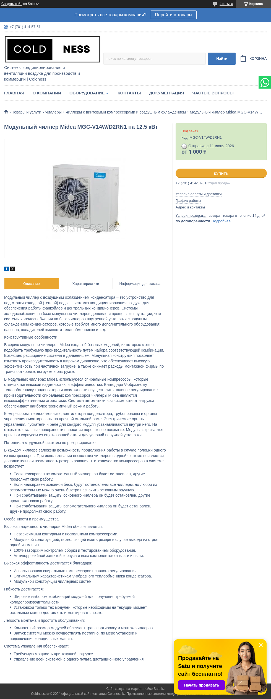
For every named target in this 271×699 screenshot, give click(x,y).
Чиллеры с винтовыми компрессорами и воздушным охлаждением (126, 112)
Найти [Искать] (221, 58)
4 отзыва (226, 4)
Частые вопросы (213, 93)
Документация (166, 93)
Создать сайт (11, 4)
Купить (221, 174)
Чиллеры (53, 112)
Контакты (129, 93)
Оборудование (87, 93)
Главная (14, 93)
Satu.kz (159, 689)
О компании (47, 93)
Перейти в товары (173, 14)
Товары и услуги (26, 112)
